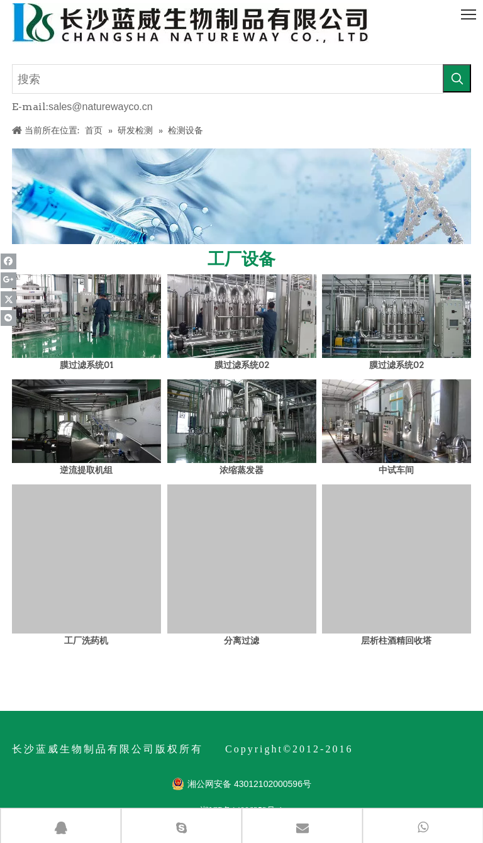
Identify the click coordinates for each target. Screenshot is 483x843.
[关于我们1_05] (241, 196)
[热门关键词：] (457, 78)
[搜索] (228, 79)
